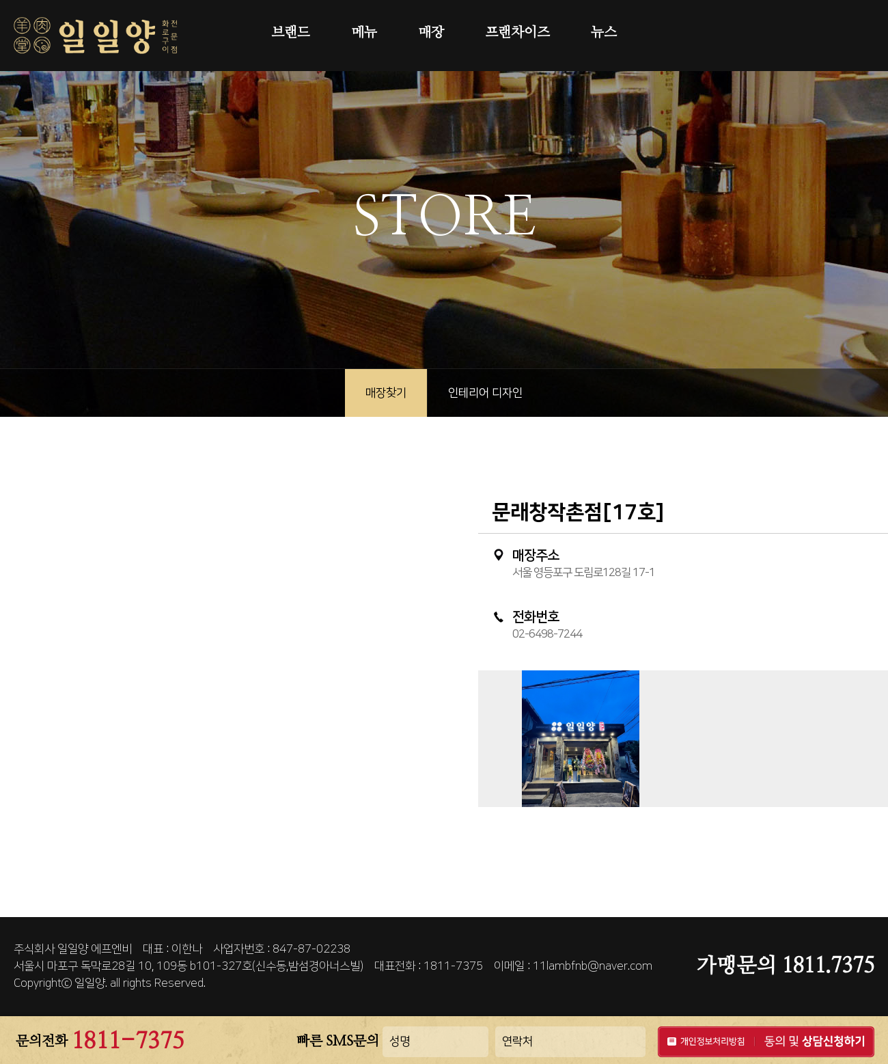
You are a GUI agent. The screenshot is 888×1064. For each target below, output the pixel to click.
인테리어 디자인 (485, 393)
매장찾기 (385, 393)
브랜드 (290, 33)
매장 (431, 33)
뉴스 (604, 33)
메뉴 (364, 33)
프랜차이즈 (517, 33)
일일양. (90, 983)
